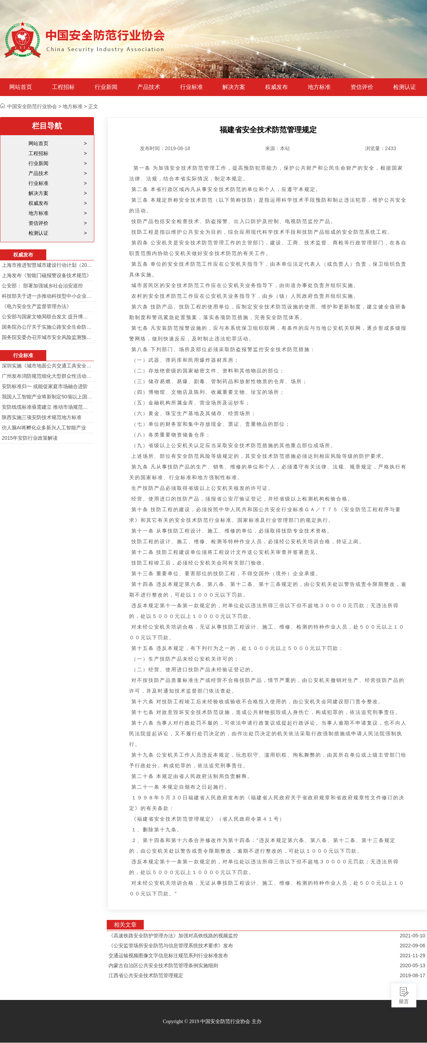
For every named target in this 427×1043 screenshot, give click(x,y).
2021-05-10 (412, 935)
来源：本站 (277, 148)
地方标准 (319, 87)
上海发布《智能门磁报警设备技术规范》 (46, 275)
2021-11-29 (412, 955)
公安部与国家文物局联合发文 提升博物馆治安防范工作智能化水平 (47, 316)
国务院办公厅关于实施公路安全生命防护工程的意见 (47, 327)
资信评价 (361, 87)
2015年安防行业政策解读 (30, 438)
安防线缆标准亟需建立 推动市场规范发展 (47, 407)
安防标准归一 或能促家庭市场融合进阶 (45, 386)
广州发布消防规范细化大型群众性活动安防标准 (47, 376)
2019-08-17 (412, 975)
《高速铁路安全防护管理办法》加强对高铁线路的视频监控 (173, 935)
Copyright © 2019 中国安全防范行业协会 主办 (212, 1021)
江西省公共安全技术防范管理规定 (146, 975)
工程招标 (63, 87)
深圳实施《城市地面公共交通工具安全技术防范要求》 (47, 366)
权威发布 (276, 87)
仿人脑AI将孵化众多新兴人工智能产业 (44, 427)
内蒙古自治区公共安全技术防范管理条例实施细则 (163, 965)
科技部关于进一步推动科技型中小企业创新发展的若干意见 (47, 296)
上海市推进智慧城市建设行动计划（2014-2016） (47, 265)
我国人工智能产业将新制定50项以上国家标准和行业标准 (47, 396)
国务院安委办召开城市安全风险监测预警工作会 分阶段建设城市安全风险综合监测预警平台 (47, 337)
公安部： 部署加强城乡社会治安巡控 (42, 285)
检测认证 (404, 87)
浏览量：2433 (380, 148)
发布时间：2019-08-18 (165, 148)
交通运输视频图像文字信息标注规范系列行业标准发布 (168, 955)
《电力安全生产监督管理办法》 (37, 306)
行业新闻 (106, 87)
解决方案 (233, 87)
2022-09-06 (412, 945)
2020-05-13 (412, 965)
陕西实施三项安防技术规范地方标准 (41, 417)
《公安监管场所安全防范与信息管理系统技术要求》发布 (171, 945)
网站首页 (20, 87)
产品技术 (148, 87)
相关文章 (125, 925)
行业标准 (191, 87)
